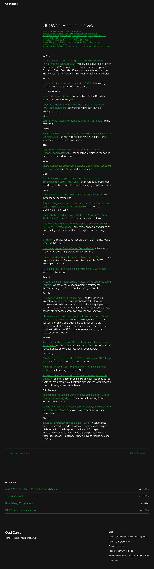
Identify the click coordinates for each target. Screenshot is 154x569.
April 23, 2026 (144, 496)
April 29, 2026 (144, 489)
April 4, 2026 (144, 510)
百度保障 (47, 239)
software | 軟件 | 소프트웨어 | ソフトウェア (88, 42)
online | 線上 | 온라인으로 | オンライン (55, 40)
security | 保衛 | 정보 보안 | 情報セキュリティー (58, 42)
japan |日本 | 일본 (65, 36)
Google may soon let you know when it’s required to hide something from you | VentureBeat (72, 180)
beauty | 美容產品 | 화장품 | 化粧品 (54, 32)
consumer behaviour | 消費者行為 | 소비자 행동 (58, 34)
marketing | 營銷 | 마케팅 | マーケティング (56, 38)
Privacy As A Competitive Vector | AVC (62, 297)
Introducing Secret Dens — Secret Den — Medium (68, 248)
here (62, 401)
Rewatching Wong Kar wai (19, 503)
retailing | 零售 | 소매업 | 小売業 (78, 40)
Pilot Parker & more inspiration (21, 510)
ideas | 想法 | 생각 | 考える (51, 36)
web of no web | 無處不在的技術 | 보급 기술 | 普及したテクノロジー (65, 46)
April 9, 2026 (144, 503)
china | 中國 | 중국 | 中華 (73, 32)
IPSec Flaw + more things (19, 453)
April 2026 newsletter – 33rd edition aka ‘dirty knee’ (32, 489)
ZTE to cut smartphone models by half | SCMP (66, 422)
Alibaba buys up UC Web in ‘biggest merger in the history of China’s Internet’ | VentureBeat (73, 62)
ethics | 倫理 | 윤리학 (80, 34)
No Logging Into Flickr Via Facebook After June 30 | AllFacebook (75, 268)
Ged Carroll (11, 3)
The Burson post (14, 496)
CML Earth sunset (138, 453)
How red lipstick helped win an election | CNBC (67, 83)
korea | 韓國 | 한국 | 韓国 (79, 36)
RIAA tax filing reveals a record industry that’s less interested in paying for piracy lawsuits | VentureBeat (76, 205)
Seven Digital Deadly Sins (56, 96)
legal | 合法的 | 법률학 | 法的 (97, 36)
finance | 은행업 (93, 34)
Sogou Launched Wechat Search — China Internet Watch (73, 257)
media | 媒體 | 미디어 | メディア (81, 38)
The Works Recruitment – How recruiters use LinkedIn (71, 194)
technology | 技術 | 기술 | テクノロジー (55, 44)
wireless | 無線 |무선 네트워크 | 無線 (98, 46)
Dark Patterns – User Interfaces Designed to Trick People (72, 120)
